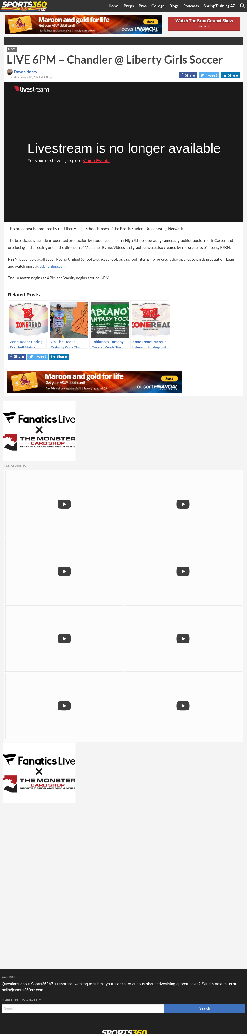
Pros (143, 6)
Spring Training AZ (219, 6)
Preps (129, 6)
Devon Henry (22, 72)
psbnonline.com (52, 266)
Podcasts (191, 6)
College (158, 6)
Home (114, 6)
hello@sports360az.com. (23, 990)
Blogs (173, 6)
